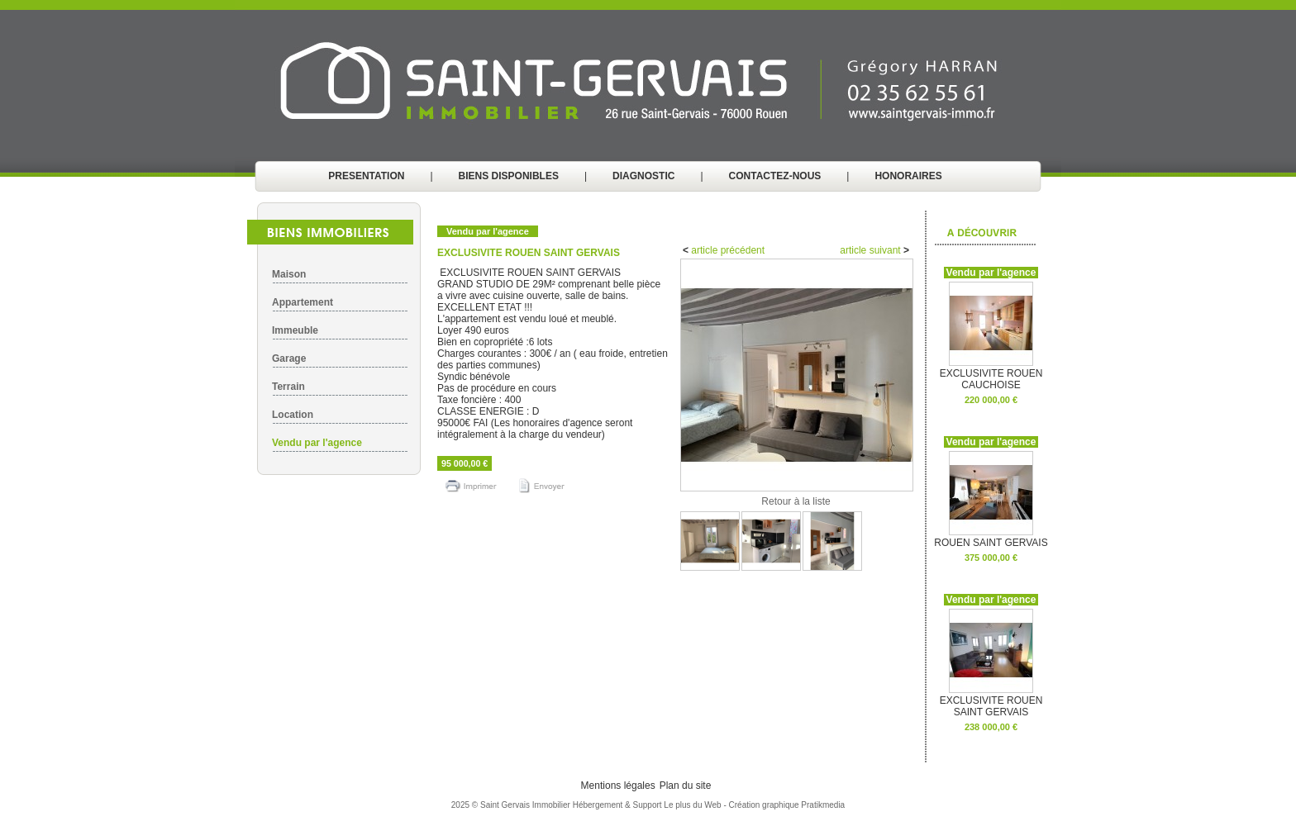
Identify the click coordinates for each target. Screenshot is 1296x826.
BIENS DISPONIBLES (509, 176)
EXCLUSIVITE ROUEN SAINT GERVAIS (991, 702)
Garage (289, 358)
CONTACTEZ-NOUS (775, 176)
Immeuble (295, 330)
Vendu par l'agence (317, 443)
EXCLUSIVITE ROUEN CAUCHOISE (991, 374)
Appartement (302, 302)
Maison (289, 274)
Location (292, 414)
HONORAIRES (907, 176)
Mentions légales (618, 785)
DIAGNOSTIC (643, 176)
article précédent (726, 250)
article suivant (871, 250)
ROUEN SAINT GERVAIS (990, 538)
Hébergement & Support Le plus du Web (648, 804)
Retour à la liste (795, 501)
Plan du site (686, 785)
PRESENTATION (366, 176)
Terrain (288, 386)
